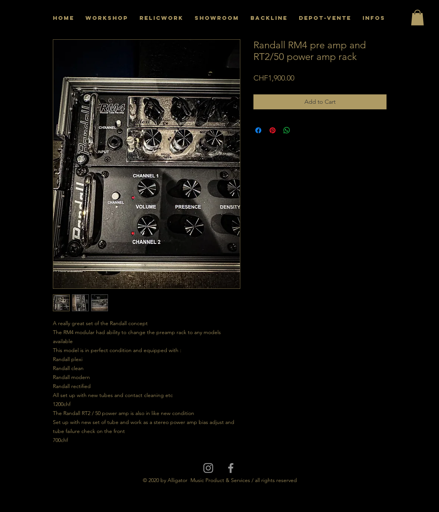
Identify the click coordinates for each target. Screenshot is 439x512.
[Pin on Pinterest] (272, 130)
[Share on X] (301, 130)
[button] (417, 17)
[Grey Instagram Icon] (208, 468)
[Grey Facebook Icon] (230, 468)
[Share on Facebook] (258, 130)
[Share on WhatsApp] (286, 130)
